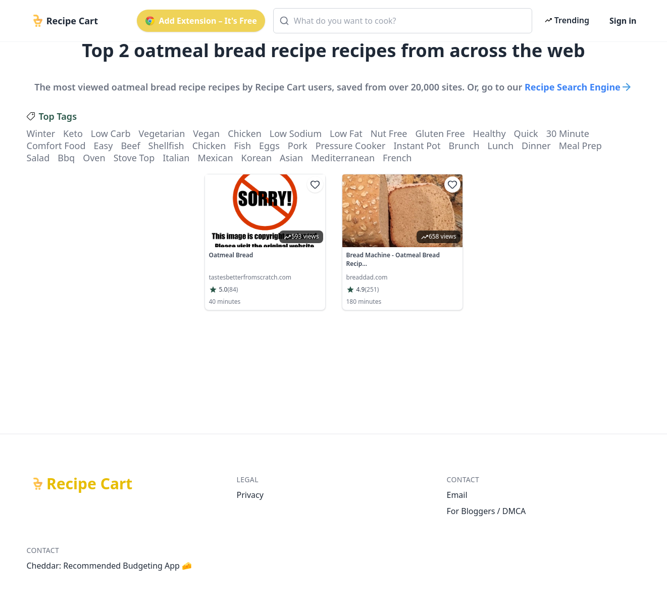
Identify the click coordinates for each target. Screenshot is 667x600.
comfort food (56, 146)
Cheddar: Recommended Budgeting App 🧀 (109, 565)
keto (73, 133)
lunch (501, 146)
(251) (372, 290)
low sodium (296, 133)
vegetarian (162, 133)
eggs (269, 146)
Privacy (250, 494)
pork (297, 146)
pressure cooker (351, 146)
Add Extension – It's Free (201, 20)
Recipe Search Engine (579, 87)
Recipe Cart (89, 484)
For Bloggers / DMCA (486, 511)
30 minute (567, 133)
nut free (389, 133)
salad (38, 158)
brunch (463, 146)
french (397, 158)
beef (130, 146)
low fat (346, 133)
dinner (536, 146)
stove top (134, 158)
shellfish (166, 146)
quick (526, 133)
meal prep (580, 146)
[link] (265, 242)
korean (256, 158)
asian (291, 158)
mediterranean (343, 158)
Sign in (622, 20)
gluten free (440, 133)
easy (103, 146)
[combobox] (402, 20)
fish (242, 146)
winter (41, 133)
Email (457, 494)
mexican (215, 158)
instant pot (416, 146)
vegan (206, 133)
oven (94, 158)
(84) (232, 290)
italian (176, 158)
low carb (111, 133)
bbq (66, 158)
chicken (245, 133)
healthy (489, 133)
